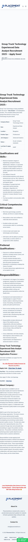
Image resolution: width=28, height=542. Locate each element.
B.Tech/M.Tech (10, 59)
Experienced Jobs (18, 59)
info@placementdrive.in (14, 526)
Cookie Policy (15, 539)
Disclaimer (20, 537)
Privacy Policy (12, 537)
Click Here (9, 381)
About (6, 537)
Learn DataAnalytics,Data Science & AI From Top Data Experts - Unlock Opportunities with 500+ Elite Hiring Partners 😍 (14, 487)
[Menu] (25, 6)
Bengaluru (4, 59)
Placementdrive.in (8, 511)
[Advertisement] (14, 23)
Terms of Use (7, 539)
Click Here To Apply (14, 368)
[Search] (23, 6)
